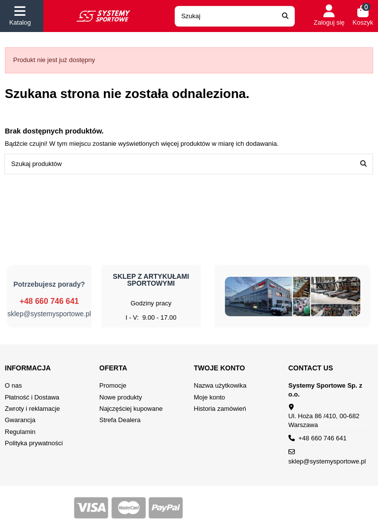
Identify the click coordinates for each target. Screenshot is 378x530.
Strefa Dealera (120, 420)
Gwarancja (20, 420)
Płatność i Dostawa (32, 397)
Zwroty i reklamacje (32, 408)
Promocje (112, 385)
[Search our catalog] (285, 16)
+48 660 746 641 (49, 301)
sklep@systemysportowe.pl (49, 314)
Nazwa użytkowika (220, 385)
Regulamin (20, 431)
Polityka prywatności (34, 443)
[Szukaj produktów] (363, 164)
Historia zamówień (220, 408)
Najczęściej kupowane (131, 408)
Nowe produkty (120, 397)
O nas (13, 385)
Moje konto (209, 397)
